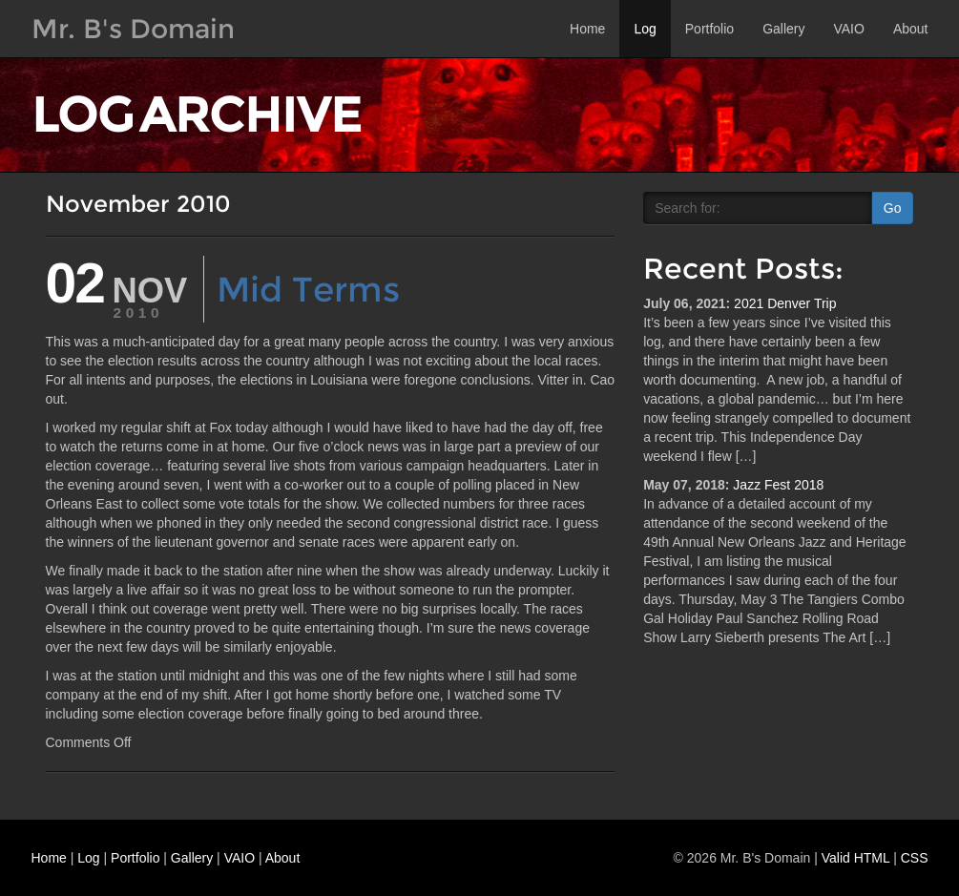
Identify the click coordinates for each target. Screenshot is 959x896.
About (910, 28)
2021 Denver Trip (785, 303)
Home (587, 28)
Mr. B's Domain (133, 28)
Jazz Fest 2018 (778, 484)
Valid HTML (856, 857)
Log (645, 28)
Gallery (783, 28)
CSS (914, 857)
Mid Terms (308, 289)
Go (893, 208)
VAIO (848, 28)
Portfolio (709, 28)
